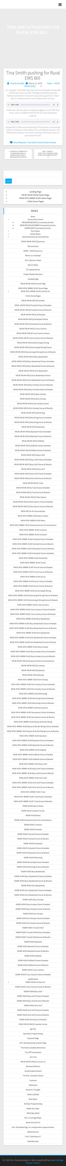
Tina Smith (32, 142)
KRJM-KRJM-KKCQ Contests (33, 665)
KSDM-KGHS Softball (33, 956)
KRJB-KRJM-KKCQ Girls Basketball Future (33, 375)
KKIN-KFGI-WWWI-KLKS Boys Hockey (33, 647)
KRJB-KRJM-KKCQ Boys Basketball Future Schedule (33, 361)
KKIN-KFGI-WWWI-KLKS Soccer (33, 576)
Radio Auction (33, 1132)
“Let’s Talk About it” (33, 1136)
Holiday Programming (33, 1104)
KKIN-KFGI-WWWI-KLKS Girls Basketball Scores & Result (33, 642)
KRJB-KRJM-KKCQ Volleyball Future (33, 319)
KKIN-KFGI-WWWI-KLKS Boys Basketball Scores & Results (33, 628)
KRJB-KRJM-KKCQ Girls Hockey (33, 399)
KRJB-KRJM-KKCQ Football (33, 300)
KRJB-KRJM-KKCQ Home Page (35, 195)
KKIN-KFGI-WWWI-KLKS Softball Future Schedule (33, 754)
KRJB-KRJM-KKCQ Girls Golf (33, 469)
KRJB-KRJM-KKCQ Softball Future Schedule (33, 445)
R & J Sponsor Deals (33, 260)
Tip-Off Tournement (33, 1052)
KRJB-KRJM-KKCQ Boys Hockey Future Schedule (33, 389)
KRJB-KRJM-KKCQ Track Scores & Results (33, 492)
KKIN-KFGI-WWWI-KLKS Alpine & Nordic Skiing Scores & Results (33, 731)
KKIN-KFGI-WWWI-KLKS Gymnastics (33, 708)
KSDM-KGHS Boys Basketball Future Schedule (33, 876)
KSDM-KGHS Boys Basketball (33, 871)
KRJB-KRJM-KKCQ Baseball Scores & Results (33, 436)
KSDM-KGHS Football (33, 829)
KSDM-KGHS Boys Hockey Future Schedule (33, 904)
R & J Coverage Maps (33, 1118)
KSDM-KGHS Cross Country (33, 970)
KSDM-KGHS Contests (33, 824)
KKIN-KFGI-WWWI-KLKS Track (33, 792)
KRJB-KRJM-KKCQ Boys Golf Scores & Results (33, 464)
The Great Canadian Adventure (33, 1047)
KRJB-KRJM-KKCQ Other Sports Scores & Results (33, 506)
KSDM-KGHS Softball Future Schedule (33, 960)
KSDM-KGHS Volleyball (33, 843)
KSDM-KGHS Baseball (33, 942)
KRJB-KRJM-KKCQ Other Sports (33, 497)
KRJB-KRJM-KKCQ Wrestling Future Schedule (33, 417)
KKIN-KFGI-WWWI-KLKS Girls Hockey (33, 679)
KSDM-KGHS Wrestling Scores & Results (33, 867)
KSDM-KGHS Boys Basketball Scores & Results (33, 881)
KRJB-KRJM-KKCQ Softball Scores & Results (33, 450)
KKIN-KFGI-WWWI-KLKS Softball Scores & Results (33, 759)
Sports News (33, 265)
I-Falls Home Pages (35, 201)
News (33, 216)
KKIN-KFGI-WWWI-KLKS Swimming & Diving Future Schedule (33, 595)
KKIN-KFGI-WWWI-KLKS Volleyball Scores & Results (33, 548)
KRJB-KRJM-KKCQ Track (33, 483)
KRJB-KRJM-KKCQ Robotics (33, 670)
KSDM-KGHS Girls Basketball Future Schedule (33, 890)
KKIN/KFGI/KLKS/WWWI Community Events (38, 225)
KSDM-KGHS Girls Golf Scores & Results (33, 1015)
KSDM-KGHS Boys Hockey (33, 899)
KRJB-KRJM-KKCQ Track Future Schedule (33, 488)
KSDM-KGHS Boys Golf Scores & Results (33, 1001)
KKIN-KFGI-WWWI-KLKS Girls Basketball (33, 633)
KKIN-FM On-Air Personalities (33, 511)
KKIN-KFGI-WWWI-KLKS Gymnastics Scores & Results (33, 717)
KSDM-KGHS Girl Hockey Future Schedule (33, 918)
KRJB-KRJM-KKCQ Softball (33, 441)
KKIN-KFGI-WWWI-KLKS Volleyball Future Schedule (33, 553)
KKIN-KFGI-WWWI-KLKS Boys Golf (33, 764)
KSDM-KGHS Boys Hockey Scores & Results (33, 909)
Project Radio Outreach (33, 274)
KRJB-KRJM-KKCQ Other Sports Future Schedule (33, 502)
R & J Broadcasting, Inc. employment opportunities (33, 1127)
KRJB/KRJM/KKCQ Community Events (38, 222)
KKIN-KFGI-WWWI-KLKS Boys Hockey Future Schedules (33, 651)
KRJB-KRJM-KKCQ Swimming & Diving (33, 342)
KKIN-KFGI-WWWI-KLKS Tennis (33, 562)
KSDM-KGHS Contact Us (35, 982)
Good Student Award (33, 1071)
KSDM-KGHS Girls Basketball (33, 885)
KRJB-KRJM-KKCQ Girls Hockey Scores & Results (33, 408)
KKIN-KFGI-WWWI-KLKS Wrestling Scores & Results (33, 703)
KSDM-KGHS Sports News (33, 806)
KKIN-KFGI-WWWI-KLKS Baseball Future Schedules (33, 740)
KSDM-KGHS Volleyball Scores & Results (33, 853)
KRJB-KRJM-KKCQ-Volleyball (33, 314)
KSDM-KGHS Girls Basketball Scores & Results (33, 895)
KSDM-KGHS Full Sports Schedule (33, 1019)
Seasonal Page (33, 1038)
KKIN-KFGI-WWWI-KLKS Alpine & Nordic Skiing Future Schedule (33, 726)
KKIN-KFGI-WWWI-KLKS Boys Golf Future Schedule (33, 768)
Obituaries (33, 1085)
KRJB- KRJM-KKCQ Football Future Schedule (33, 305)
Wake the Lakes (33, 1108)
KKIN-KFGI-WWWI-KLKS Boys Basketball (33, 619)
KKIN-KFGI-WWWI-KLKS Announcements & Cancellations (33, 525)
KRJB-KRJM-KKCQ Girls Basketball (33, 371)
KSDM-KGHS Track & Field (33, 927)
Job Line (33, 1057)
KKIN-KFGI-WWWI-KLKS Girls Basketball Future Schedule (33, 637)
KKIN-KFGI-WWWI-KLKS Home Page (35, 198)
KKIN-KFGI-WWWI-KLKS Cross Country (33, 605)
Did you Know (33, 246)
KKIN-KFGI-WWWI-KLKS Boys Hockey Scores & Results (33, 656)
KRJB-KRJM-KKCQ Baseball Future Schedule (33, 431)
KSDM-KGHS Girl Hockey (33, 913)
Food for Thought (33, 1089)
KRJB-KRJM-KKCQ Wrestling (33, 413)
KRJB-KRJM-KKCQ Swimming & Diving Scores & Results (33, 352)
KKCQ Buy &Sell (33, 1113)
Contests (33, 1080)
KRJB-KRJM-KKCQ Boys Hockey (33, 394)
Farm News (35, 231)
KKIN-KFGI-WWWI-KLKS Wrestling (33, 693)
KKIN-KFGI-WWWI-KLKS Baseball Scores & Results (33, 745)
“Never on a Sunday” (33, 255)
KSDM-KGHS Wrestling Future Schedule (33, 862)
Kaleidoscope (33, 1141)
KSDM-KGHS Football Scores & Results (33, 839)
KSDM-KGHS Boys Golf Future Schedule (33, 996)
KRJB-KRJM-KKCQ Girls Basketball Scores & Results (33, 380)
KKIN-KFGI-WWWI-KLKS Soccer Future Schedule (33, 581)
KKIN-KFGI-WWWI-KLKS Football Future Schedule (33, 539)
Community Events (35, 219)
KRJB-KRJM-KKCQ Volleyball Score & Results (33, 324)
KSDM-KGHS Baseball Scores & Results (33, 951)
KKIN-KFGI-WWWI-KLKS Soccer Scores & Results (33, 586)
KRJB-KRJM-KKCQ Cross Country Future (33, 333)
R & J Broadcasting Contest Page (33, 1043)
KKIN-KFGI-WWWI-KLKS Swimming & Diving (33, 591)
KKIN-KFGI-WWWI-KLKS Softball (33, 750)
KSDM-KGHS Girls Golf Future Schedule (33, 1010)
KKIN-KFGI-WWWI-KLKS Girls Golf (33, 778)
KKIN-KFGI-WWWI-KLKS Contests (33, 530)
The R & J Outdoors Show (33, 1075)
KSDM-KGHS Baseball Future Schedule (33, 946)
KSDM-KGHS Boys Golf (33, 991)
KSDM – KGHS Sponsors (33, 251)
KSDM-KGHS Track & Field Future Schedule (33, 932)
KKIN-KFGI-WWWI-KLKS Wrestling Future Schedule (33, 698)
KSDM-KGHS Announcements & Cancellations (33, 820)
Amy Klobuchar (20, 142)
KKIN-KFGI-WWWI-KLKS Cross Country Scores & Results (33, 614)
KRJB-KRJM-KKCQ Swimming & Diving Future (33, 347)
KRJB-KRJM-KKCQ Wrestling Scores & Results (33, 422)
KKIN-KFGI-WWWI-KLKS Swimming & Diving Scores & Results (33, 600)
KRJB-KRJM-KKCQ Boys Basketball (33, 357)
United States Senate (46, 142)
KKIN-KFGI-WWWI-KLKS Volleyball (33, 558)
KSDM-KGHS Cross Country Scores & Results (33, 987)
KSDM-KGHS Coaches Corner (33, 811)
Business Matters (33, 1066)
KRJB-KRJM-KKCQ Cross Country (33, 328)
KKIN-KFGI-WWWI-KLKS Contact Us (35, 291)
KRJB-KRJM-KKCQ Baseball (33, 427)
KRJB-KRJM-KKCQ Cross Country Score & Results (33, 338)
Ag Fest (33, 1029)
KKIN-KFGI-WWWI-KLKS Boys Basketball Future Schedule (33, 623)
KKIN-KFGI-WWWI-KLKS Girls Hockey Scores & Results (33, 689)
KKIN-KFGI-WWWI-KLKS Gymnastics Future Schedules (33, 712)
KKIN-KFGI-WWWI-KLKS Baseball (33, 736)
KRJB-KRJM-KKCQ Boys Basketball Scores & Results (33, 366)
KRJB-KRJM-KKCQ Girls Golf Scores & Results (33, 478)
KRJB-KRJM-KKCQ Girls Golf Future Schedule (33, 473)
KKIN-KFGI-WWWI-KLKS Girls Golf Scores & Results (33, 787)
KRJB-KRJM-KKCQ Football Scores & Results (33, 310)
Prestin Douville (17, 83)
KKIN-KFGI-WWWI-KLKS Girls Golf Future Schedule (33, 782)
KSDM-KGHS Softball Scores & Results (33, 965)
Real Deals (33, 1099)
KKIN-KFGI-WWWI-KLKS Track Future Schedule (33, 796)
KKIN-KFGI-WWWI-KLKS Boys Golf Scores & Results (33, 773)
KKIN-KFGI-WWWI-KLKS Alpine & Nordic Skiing (33, 722)
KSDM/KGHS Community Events (38, 228)
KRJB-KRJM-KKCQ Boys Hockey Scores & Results (33, 385)
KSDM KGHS (33, 979)
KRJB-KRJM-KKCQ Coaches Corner (33, 1024)
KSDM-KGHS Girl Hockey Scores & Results (33, 923)
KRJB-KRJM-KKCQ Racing (33, 675)
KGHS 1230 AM (33, 1094)
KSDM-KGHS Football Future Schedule (33, 834)
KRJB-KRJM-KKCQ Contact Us (33, 1061)
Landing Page (35, 191)
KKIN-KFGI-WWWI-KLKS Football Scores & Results (33, 544)
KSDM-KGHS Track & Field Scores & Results (33, 937)
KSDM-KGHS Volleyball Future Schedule (33, 848)
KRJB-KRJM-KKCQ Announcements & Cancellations (33, 661)
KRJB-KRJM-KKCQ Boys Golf (33, 455)
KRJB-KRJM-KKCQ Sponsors (33, 241)
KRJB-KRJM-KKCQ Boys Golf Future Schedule (33, 459)
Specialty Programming (33, 1033)
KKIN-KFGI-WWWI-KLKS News (33, 520)
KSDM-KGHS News (33, 815)
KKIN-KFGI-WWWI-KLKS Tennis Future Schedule (33, 567)
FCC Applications (33, 269)
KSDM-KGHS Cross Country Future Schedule (33, 974)
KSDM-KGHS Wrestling (33, 857)
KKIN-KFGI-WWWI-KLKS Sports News (33, 516)
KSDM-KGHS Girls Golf (33, 1005)
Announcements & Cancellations (35, 237)
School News (35, 234)
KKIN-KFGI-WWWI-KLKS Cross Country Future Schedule (33, 609)
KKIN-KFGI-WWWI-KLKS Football (33, 534)
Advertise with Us (33, 1122)
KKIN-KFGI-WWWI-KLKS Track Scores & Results (33, 801)
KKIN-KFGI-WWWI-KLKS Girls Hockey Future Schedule (33, 684)
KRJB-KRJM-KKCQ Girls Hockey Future (33, 403)
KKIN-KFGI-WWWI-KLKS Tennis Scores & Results (33, 572)
